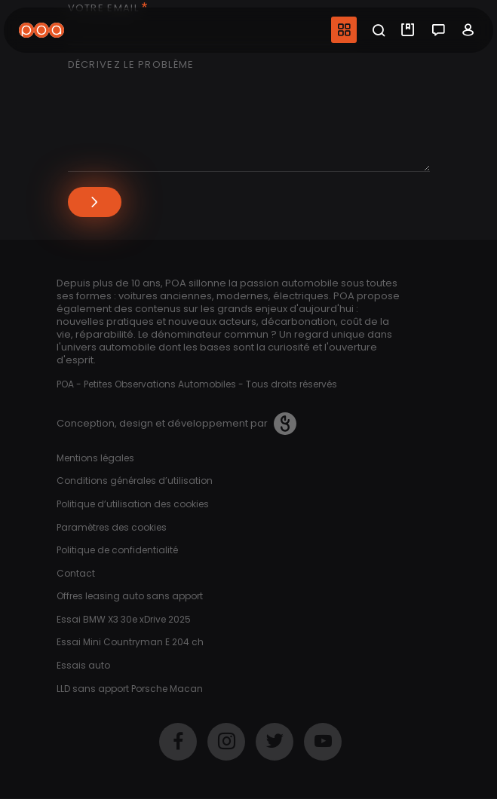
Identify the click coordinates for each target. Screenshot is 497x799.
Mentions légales (95, 458)
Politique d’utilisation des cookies (133, 503)
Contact (76, 573)
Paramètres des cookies (112, 527)
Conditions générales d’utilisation (135, 480)
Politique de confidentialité (117, 549)
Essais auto (83, 665)
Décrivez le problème (131, 65)
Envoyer (94, 202)
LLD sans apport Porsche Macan (130, 688)
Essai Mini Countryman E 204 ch (130, 641)
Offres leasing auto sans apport (130, 595)
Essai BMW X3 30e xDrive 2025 (124, 619)
